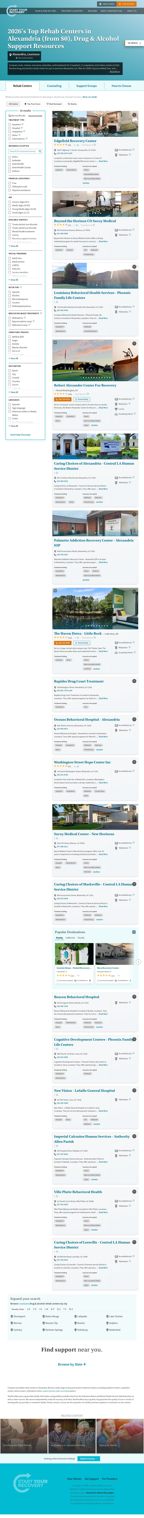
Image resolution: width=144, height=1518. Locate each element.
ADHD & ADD (18, 336)
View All (14, 246)
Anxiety (15, 344)
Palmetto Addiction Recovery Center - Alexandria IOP (94, 542)
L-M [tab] (46, 1309)
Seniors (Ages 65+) (20, 202)
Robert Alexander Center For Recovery (85, 385)
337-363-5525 (62, 1204)
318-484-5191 (62, 481)
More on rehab (90, 96)
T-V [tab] (64, 1309)
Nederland (114, 1329)
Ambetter (16, 160)
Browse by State (70, 1364)
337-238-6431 (62, 1260)
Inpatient (16, 124)
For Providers (109, 1479)
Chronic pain (18, 354)
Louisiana (24, 1303)
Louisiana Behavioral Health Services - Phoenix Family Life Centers (92, 295)
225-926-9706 (62, 310)
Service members (20, 272)
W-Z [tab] (71, 1309)
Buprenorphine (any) (22, 321)
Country (16, 381)
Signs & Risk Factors (45, 11)
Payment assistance (21, 190)
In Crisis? (133, 43)
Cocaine (16, 302)
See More (86, 183)
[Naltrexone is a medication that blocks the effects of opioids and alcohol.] (29, 324)
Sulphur (113, 1323)
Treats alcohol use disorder (25, 224)
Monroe (18, 1323)
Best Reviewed (55, 104)
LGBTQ (15, 265)
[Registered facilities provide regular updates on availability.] (135, 413)
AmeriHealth (18, 164)
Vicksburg (82, 1329)
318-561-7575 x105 (64, 690)
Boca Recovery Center (108, 968)
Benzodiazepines (20, 299)
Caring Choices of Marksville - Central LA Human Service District (93, 886)
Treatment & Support (72, 11)
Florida (81, 937)
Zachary (18, 1329)
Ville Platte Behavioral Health (78, 1192)
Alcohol (15, 295)
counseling (64, 1391)
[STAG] (133, 771)
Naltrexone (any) (20, 325)
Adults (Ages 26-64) (21, 205)
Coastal (15, 377)
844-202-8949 (64, 643)
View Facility (83, 399)
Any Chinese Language (22, 422)
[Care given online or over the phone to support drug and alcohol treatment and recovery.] (26, 138)
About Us (132, 11)
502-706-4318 (64, 399)
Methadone (17, 318)
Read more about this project (100, 1492)
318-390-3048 (62, 1103)
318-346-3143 (62, 1006)
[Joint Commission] (133, 149)
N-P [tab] (52, 1309)
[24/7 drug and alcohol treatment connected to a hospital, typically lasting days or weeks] (22, 128)
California (70, 937)
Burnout (16, 351)
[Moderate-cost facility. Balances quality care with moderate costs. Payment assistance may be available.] (78, 145)
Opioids (16, 292)
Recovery (92, 11)
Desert (15, 384)
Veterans (16, 268)
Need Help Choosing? (20, 434)
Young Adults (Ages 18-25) (24, 209)
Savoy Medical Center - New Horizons (84, 834)
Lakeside (16, 388)
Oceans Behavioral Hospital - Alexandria (87, 719)
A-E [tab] (28, 1309)
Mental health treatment (23, 231)
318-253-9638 (62, 898)
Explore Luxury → (88, 1458)
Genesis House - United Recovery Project (74, 968)
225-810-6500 (62, 1057)
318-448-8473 (62, 728)
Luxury (15, 235)
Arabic (15, 418)
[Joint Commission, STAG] (133, 229)
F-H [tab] (34, 1309)
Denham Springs (54, 1329)
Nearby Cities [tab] (18, 1309)
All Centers (13, 104)
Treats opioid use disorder (24, 228)
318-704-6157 (62, 554)
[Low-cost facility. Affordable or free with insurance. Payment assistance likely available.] (77, 225)
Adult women (18, 261)
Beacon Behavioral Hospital (76, 997)
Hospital (16, 128)
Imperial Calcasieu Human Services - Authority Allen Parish (92, 1139)
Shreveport (19, 1316)
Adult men (17, 258)
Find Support (128, 4)
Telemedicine (18, 138)
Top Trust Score (33, 104)
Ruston (81, 1323)
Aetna (15, 156)
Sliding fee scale (19, 186)
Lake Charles (116, 1316)
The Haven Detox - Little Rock (78, 633)
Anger (15, 340)
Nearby (74, 104)
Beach (15, 370)
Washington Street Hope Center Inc (82, 762)
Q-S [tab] (59, 1309)
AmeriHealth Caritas (21, 167)
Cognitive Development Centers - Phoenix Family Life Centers (93, 1042)
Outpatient (17, 131)
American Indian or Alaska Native (24, 413)
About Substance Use (111, 11)
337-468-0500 (62, 233)
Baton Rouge (52, 1316)
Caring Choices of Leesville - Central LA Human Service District (92, 1244)
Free (14, 183)
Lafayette (82, 1316)
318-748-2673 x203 (64, 153)
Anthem (16, 171)
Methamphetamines (21, 306)
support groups (49, 1391)
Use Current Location (25, 58)
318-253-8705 (62, 774)
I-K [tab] (40, 1309)
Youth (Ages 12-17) (20, 212)
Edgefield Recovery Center (75, 141)
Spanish (16, 404)
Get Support (92, 1479)
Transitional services (21, 242)
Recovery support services (24, 238)
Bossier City (51, 1323)
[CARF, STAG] (133, 306)
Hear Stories (108, 4)
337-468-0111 (62, 846)
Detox (15, 135)
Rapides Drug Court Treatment (79, 681)
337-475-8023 (62, 1154)
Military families (19, 276)
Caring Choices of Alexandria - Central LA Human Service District (94, 466)
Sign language (18, 408)
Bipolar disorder (19, 347)
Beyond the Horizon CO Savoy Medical (85, 221)
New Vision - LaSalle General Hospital (84, 1090)
